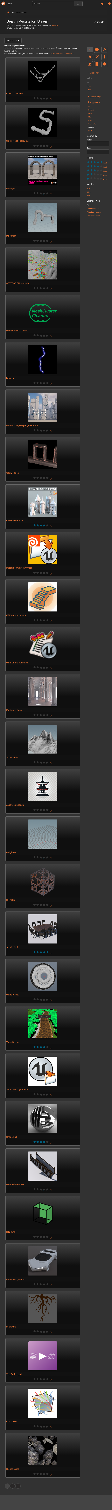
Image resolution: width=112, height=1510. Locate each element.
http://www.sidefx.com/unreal (62, 54)
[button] (10, 3)
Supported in (94, 102)
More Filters (93, 72)
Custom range (94, 96)
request (55, 25)
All (90, 50)
